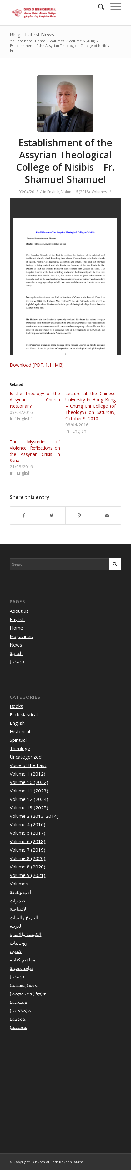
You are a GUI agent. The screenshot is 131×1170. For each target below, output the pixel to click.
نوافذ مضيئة (21, 968)
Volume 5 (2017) (27, 833)
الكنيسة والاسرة (25, 934)
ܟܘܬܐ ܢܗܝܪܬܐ (24, 985)
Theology (20, 748)
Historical (20, 731)
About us (19, 611)
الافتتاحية (19, 909)
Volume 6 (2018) (82, 41)
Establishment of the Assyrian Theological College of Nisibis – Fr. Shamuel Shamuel (65, 161)
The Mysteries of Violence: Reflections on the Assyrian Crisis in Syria (35, 451)
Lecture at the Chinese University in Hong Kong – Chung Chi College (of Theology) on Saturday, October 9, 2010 (90, 405)
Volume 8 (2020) (27, 858)
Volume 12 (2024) (29, 799)
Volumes (57, 41)
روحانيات (18, 943)
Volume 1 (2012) (27, 774)
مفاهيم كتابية (22, 959)
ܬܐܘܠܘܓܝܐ (20, 1010)
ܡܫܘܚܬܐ (18, 1002)
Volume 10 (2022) (29, 782)
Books (16, 706)
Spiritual (18, 740)
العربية (16, 653)
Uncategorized (26, 757)
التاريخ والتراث (24, 917)
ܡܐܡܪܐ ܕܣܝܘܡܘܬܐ (28, 993)
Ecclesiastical (24, 714)
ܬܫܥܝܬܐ (18, 1027)
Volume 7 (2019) (27, 850)
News (16, 645)
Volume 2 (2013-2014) (34, 816)
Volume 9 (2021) (27, 875)
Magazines (21, 636)
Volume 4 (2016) (27, 824)
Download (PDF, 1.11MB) (37, 365)
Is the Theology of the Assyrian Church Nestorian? (35, 399)
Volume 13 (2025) (29, 807)
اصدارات (18, 900)
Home (40, 41)
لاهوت (16, 951)
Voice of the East (28, 765)
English (53, 191)
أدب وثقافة (20, 892)
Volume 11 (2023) (29, 790)
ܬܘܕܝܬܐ (18, 1019)
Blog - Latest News (32, 34)
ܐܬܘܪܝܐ (17, 661)
